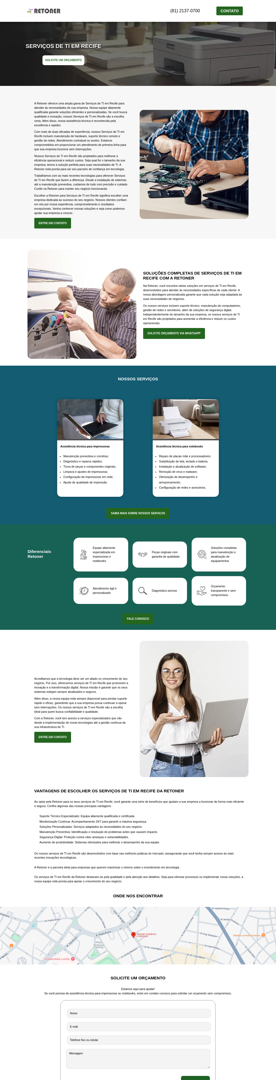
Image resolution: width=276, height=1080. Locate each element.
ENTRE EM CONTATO (53, 223)
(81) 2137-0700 (190, 10)
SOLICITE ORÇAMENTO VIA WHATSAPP (174, 333)
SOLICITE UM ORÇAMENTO (63, 60)
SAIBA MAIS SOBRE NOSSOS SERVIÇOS (138, 513)
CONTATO (229, 11)
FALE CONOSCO (138, 618)
